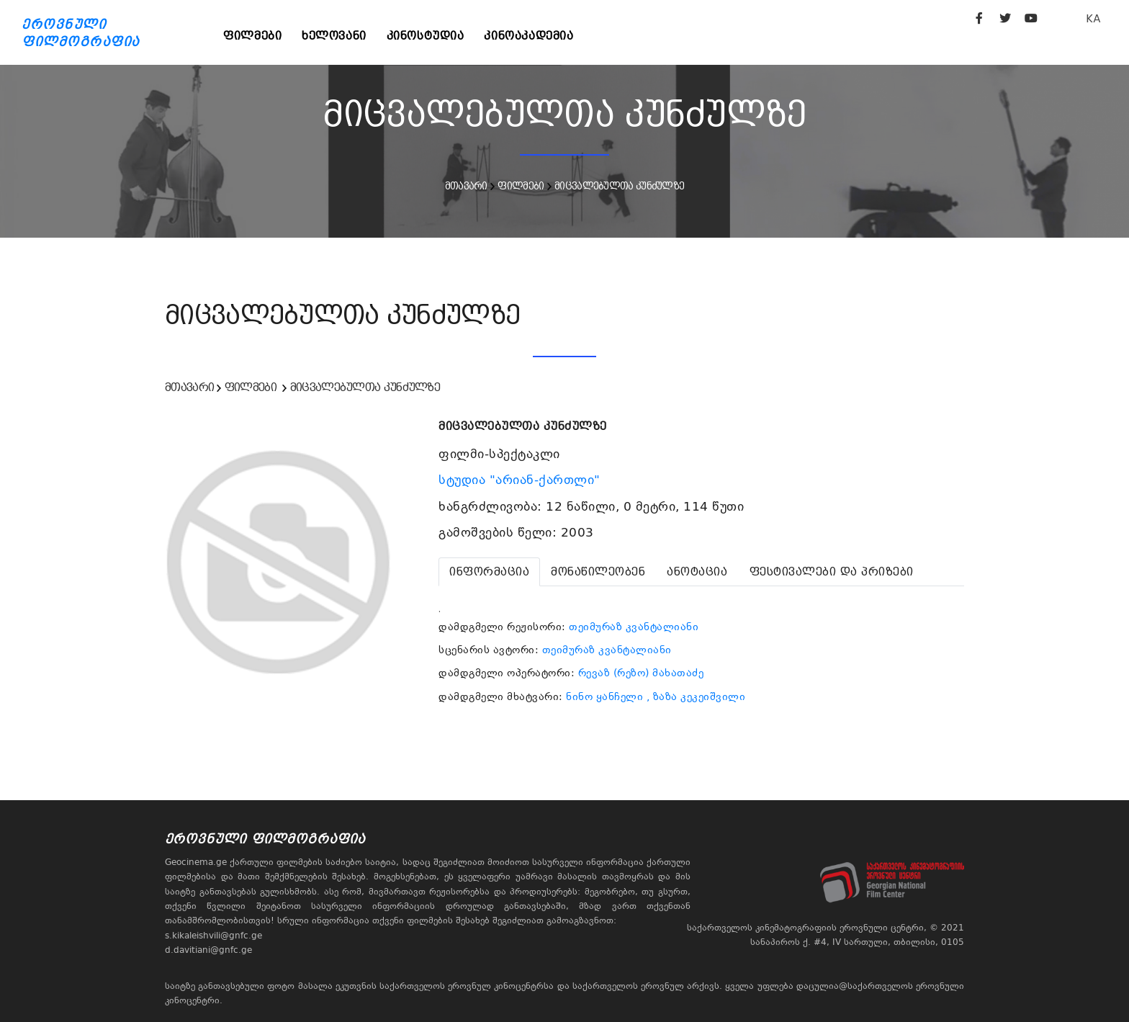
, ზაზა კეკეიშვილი (696, 696)
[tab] (489, 571)
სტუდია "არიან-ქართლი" (521, 479)
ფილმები (254, 35)
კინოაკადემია (535, 35)
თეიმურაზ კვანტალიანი (633, 626)
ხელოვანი (337, 35)
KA (1093, 18)
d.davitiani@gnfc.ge (208, 950)
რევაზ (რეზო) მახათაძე (641, 672)
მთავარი (466, 186)
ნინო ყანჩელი (604, 696)
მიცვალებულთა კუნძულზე (619, 186)
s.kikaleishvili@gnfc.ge (213, 936)
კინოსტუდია (430, 35)
